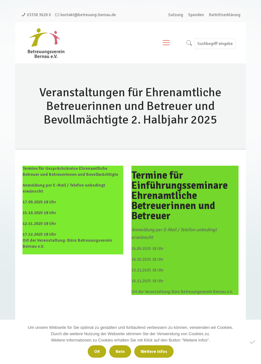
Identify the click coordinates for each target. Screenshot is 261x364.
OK (97, 351)
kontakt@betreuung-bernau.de (88, 14)
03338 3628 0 (39, 14)
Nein (120, 351)
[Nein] (253, 342)
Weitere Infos (154, 351)
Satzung (175, 14)
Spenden (196, 14)
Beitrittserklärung (224, 14)
